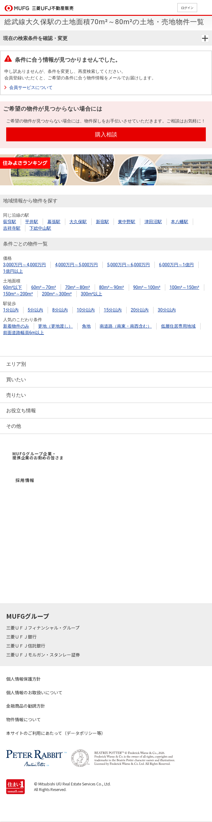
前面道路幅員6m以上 (23, 332)
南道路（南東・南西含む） (126, 326)
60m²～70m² (43, 287)
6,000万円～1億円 (176, 264)
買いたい (16, 379)
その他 (13, 426)
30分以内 (167, 309)
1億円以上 (13, 271)
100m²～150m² (184, 287)
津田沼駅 (153, 221)
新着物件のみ (16, 326)
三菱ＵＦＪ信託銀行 (26, 645)
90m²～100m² (146, 287)
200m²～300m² (57, 293)
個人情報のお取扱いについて (34, 692)
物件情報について (23, 719)
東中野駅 (126, 221)
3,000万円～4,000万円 (24, 264)
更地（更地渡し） (55, 326)
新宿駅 (102, 221)
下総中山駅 (40, 228)
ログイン (187, 7)
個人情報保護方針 (23, 679)
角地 (86, 326)
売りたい (16, 395)
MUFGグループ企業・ (37, 456)
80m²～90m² (111, 287)
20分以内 (140, 309)
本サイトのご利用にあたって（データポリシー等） (56, 733)
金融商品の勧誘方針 (25, 706)
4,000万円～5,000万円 (76, 264)
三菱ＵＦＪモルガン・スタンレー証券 (43, 654)
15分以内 (113, 309)
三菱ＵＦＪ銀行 (21, 636)
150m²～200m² (18, 293)
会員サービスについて (31, 87)
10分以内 (86, 309)
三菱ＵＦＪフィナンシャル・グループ (43, 627)
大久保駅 (78, 221)
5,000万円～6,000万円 (128, 264)
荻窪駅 (9, 221)
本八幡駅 (179, 221)
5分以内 (35, 309)
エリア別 (16, 364)
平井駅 (31, 221)
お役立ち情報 (21, 410)
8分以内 (60, 309)
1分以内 (11, 309)
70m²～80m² (77, 287)
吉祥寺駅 (11, 228)
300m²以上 (91, 293)
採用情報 (25, 480)
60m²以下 (12, 287)
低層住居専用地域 (178, 326)
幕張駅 (53, 221)
